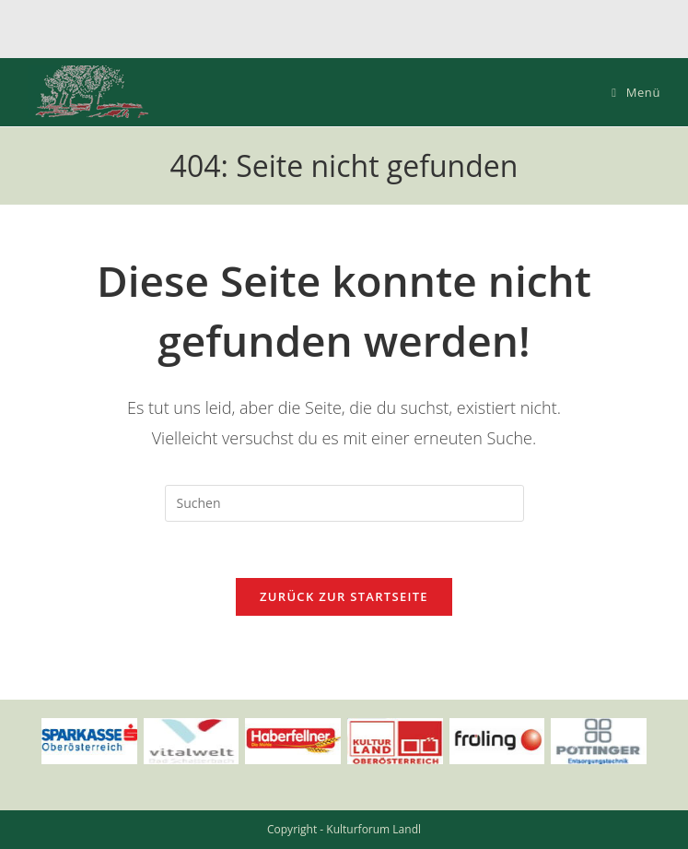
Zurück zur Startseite (344, 596)
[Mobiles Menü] (636, 92)
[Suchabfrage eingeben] (344, 503)
